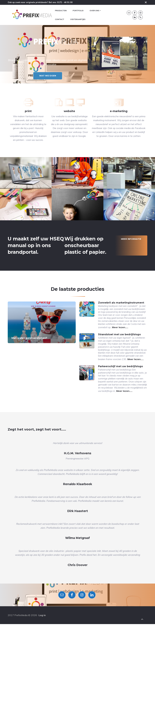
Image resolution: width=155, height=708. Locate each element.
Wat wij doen (48, 103)
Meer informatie (131, 290)
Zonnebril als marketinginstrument (121, 353)
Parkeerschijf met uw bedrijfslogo (120, 428)
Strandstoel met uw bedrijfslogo (119, 391)
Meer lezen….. (126, 384)
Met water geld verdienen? (29, 389)
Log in (42, 698)
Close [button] (145, 2)
